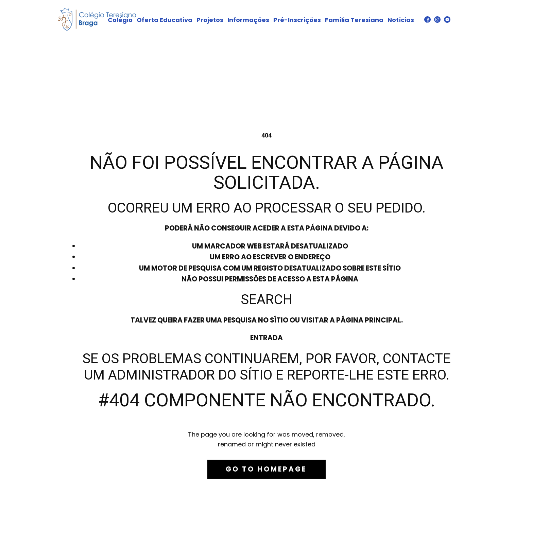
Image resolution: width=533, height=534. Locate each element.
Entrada (266, 338)
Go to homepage (266, 469)
